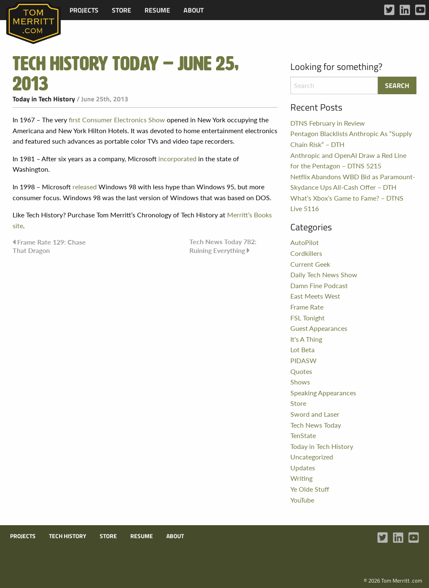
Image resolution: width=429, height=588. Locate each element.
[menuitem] (84, 10)
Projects (84, 10)
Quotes (301, 371)
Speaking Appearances (323, 392)
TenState (303, 435)
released (84, 186)
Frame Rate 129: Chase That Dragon (49, 246)
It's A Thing (306, 339)
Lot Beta (302, 349)
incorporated (177, 158)
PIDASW (303, 360)
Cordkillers (306, 253)
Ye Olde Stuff (309, 489)
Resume (157, 10)
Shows (300, 382)
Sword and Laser (314, 414)
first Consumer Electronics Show (117, 119)
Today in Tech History (44, 99)
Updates (302, 467)
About (193, 10)
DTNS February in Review (327, 123)
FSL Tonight (307, 317)
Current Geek (310, 264)
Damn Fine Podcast (319, 285)
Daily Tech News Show (323, 274)
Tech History (67, 536)
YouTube (302, 500)
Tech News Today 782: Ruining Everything (222, 246)
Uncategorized (311, 457)
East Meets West (315, 296)
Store (121, 10)
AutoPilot (304, 242)
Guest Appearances (318, 328)
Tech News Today (315, 425)
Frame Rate (306, 307)
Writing (301, 478)
